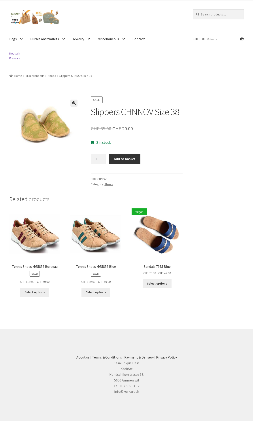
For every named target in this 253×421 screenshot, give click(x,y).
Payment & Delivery (139, 357)
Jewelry (78, 39)
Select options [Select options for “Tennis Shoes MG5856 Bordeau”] (35, 292)
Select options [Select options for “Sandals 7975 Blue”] (157, 283)
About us (83, 357)
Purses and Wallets (44, 39)
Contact (138, 39)
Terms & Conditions (107, 357)
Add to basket (125, 159)
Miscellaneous (108, 39)
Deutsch (14, 53)
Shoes (52, 76)
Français (14, 58)
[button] (73, 103)
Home (18, 76)
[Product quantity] (98, 159)
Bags (13, 39)
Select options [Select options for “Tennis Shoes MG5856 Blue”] (96, 292)
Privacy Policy (166, 357)
